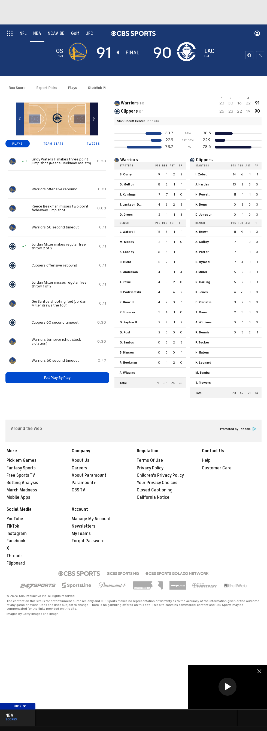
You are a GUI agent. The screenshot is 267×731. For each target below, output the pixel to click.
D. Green (126, 214)
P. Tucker (202, 342)
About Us (80, 460)
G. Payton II (128, 322)
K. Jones (201, 292)
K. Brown (201, 231)
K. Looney (127, 251)
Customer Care (217, 468)
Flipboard (16, 563)
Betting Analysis (22, 482)
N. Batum (202, 352)
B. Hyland (202, 262)
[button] (227, 687)
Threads (15, 556)
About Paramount (89, 475)
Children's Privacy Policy (160, 475)
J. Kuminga (127, 194)
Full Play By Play (57, 377)
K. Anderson (129, 272)
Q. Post (125, 332)
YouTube (15, 519)
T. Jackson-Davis (132, 204)
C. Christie (203, 302)
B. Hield (125, 262)
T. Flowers (203, 382)
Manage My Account (91, 519)
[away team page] (79, 51)
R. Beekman (128, 362)
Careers (79, 468)
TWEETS (93, 143)
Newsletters (83, 526)
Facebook (16, 541)
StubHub (96, 87)
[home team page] (188, 51)
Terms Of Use (150, 460)
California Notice (153, 497)
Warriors (129, 160)
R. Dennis (202, 332)
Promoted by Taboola (238, 429)
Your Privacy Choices (157, 482)
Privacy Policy (150, 468)
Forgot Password (88, 541)
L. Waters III (129, 231)
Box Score (17, 87)
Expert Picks (47, 87)
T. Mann (201, 312)
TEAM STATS (53, 143)
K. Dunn (201, 204)
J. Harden (202, 184)
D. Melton (127, 184)
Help (206, 460)
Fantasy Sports (21, 468)
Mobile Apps (18, 497)
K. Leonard (203, 362)
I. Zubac (201, 174)
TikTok (13, 526)
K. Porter (202, 251)
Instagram (17, 533)
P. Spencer (127, 312)
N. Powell (202, 194)
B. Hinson (127, 352)
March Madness (22, 490)
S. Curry (126, 174)
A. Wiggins (127, 372)
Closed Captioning (154, 490)
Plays (72, 87)
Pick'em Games (22, 460)
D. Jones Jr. (203, 214)
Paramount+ (84, 482)
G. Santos (127, 342)
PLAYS (17, 143)
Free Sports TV (21, 475)
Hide (20, 706)
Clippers (204, 160)
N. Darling (202, 282)
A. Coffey (202, 241)
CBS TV (78, 490)
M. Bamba (202, 372)
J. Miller (201, 272)
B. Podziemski (130, 292)
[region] (227, 687)
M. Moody (127, 241)
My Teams (81, 533)
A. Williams (203, 322)
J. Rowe (125, 282)
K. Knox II (127, 302)
